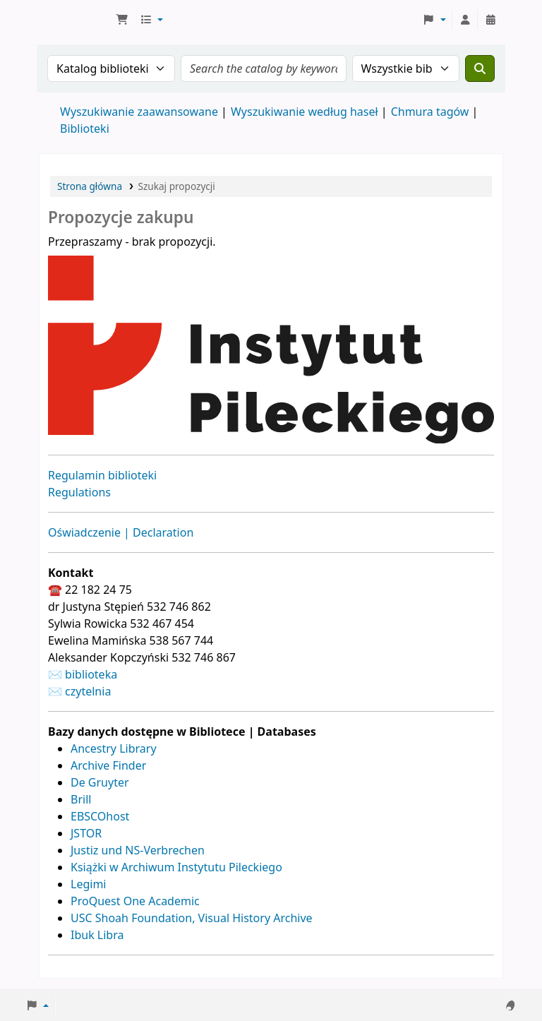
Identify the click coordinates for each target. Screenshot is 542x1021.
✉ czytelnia (79, 691)
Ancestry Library (114, 748)
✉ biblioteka (82, 674)
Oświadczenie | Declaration (120, 532)
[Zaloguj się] (465, 19)
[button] (122, 19)
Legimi (88, 884)
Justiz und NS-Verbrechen (138, 850)
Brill (81, 799)
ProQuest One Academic (135, 901)
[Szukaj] (480, 68)
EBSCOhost (100, 816)
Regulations (79, 492)
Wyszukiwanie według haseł (304, 111)
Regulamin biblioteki (102, 475)
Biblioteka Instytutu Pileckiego (75, 20)
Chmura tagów (430, 111)
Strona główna (89, 186)
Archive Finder (108, 765)
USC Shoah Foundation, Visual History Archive (192, 918)
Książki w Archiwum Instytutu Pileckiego (176, 867)
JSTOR (86, 833)
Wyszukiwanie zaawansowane (139, 111)
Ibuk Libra (97, 935)
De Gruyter (100, 782)
